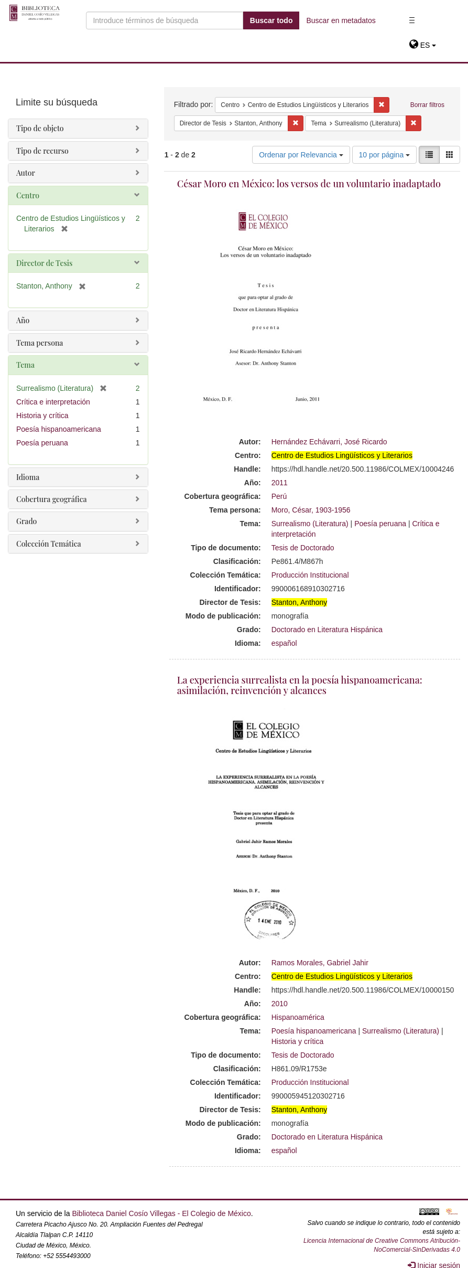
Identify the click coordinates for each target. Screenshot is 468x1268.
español (284, 643)
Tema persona (39, 343)
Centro (27, 195)
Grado (26, 521)
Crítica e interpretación (53, 402)
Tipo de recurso (42, 151)
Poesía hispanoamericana (313, 1031)
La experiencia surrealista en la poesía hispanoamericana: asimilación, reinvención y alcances (299, 685)
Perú (279, 496)
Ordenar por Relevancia (301, 155)
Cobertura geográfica (51, 499)
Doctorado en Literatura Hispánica (327, 629)
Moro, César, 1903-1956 (311, 510)
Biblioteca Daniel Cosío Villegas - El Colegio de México (161, 1213)
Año (22, 320)
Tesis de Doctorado (302, 548)
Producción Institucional (310, 575)
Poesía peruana (380, 523)
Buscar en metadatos (340, 20)
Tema (25, 365)
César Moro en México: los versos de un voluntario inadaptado (309, 183)
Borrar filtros (427, 105)
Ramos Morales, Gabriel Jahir (319, 962)
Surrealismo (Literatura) (310, 523)
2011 (279, 482)
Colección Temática (48, 544)
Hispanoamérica (297, 1017)
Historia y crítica (297, 1041)
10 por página (384, 155)
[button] (422, 45)
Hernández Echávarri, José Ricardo (329, 442)
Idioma (27, 477)
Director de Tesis (44, 263)
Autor (25, 173)
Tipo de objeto (40, 128)
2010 (279, 1003)
